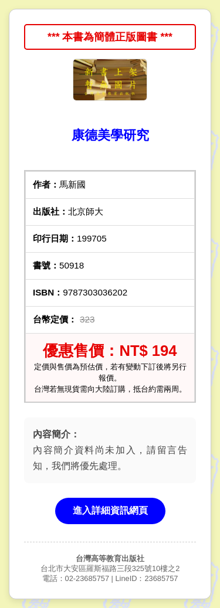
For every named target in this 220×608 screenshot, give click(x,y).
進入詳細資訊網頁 (110, 510)
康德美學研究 (110, 135)
